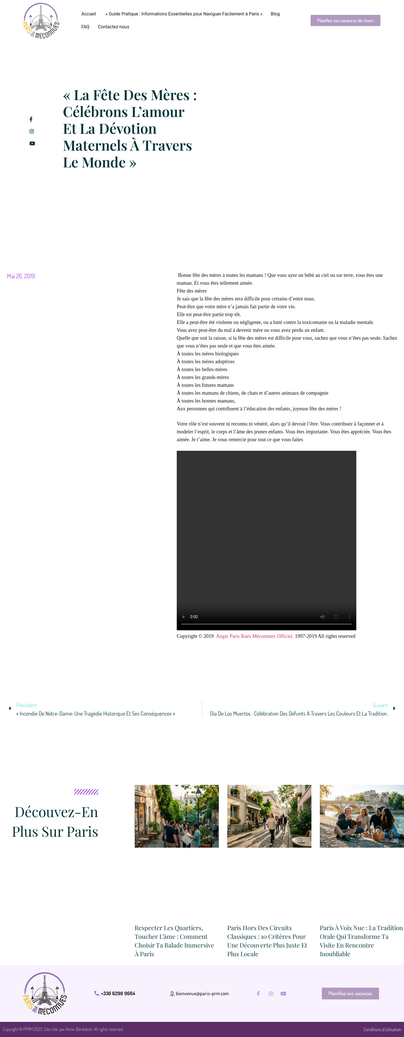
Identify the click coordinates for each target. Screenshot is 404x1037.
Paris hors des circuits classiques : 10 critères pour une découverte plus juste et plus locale (267, 940)
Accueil (88, 14)
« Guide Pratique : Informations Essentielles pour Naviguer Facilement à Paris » (183, 14)
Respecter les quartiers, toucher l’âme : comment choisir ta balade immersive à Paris (174, 940)
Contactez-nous (113, 26)
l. (292, 636)
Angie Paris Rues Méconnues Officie (253, 636)
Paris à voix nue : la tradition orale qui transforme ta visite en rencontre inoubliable (361, 940)
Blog (275, 14)
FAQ (85, 26)
